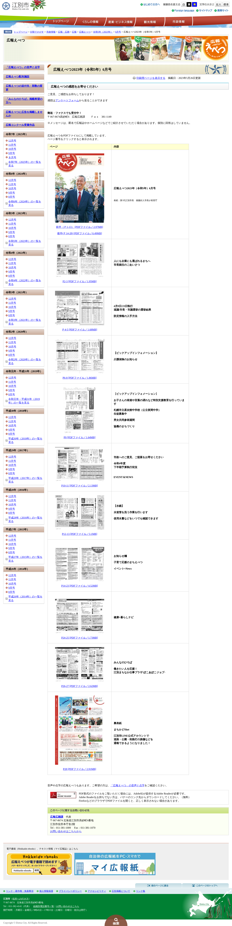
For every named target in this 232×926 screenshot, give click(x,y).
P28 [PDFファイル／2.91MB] (79, 769)
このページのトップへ (205, 885)
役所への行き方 (20, 898)
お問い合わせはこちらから (66, 831)
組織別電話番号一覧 (43, 906)
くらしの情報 (90, 21)
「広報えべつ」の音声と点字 (23, 67)
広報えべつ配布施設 (17, 76)
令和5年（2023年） (103, 32)
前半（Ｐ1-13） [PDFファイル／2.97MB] (79, 227)
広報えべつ (85, 32)
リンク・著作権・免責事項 (19, 891)
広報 (74, 32)
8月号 (11, 196)
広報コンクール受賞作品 (20, 125)
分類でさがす (37, 32)
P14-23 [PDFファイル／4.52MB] (79, 585)
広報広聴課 (56, 816)
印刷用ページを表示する (150, 78)
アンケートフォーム (67, 100)
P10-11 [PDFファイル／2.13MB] (79, 485)
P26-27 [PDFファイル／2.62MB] (79, 686)
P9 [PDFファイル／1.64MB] (80, 437)
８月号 (12, 157)
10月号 (12, 149)
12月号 (12, 140)
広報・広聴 (63, 32)
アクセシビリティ (97, 891)
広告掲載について (121, 891)
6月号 (118, 32)
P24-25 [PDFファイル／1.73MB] (79, 637)
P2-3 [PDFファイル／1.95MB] (80, 281)
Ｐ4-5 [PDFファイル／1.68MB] (79, 329)
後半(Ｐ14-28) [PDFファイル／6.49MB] (79, 233)
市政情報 (178, 21)
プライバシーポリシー (70, 891)
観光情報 (149, 21)
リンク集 (140, 891)
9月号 (11, 153)
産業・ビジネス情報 (119, 21)
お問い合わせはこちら (67, 906)
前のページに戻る (158, 885)
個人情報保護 (46, 891)
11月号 (12, 144)
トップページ (60, 21)
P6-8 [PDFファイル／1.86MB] (80, 377)
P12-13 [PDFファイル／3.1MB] (79, 534)
